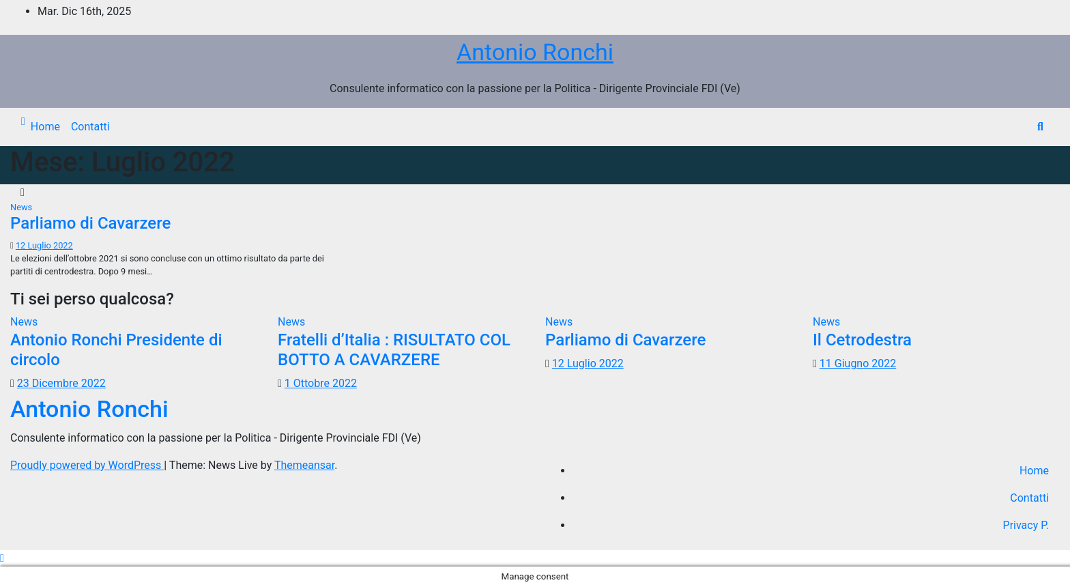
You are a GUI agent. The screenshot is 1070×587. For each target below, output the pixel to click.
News (21, 207)
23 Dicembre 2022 (61, 383)
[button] (1040, 126)
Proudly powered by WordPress (87, 465)
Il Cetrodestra (862, 339)
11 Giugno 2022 (858, 363)
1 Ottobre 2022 (321, 383)
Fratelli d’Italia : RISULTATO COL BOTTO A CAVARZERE (394, 349)
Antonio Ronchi (535, 52)
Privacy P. (1026, 525)
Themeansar (304, 465)
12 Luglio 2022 (44, 245)
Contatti (90, 126)
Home (45, 126)
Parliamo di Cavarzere (90, 223)
